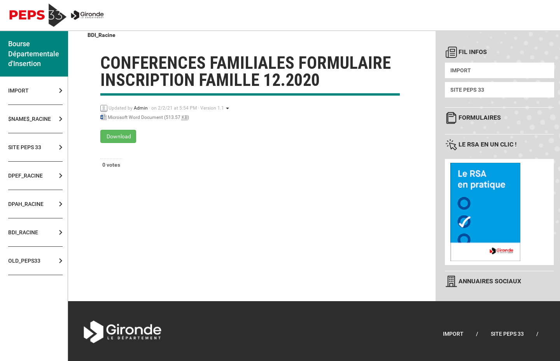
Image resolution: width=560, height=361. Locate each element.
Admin (141, 108)
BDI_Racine (23, 232)
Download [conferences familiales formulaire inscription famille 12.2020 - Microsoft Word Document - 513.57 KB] (118, 136)
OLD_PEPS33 (24, 261)
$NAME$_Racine (27, 119)
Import (18, 90)
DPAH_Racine (26, 204)
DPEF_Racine (25, 176)
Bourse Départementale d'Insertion (33, 54)
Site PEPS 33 (24, 147)
